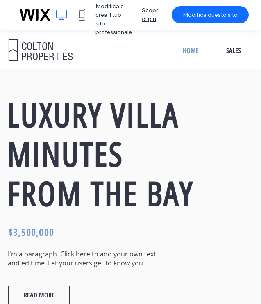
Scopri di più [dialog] (150, 15)
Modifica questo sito (210, 14)
